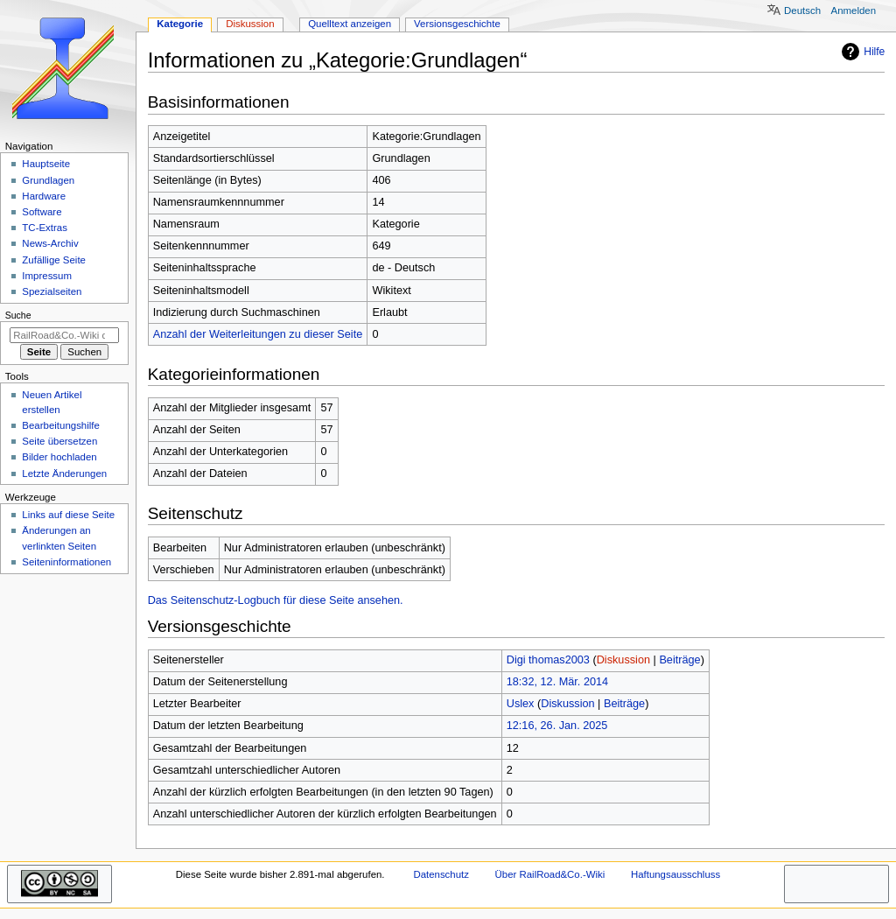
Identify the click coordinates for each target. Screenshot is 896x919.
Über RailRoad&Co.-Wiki (550, 874)
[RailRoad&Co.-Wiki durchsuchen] (64, 335)
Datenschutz (441, 874)
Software (41, 212)
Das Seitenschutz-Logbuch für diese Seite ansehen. (275, 600)
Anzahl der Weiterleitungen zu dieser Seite (258, 334)
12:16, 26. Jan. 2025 (557, 725)
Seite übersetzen (59, 441)
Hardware (44, 196)
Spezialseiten (51, 291)
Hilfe (861, 51)
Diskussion (623, 660)
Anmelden (854, 10)
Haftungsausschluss (675, 874)
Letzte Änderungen (64, 473)
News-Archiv (50, 243)
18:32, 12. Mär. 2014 (557, 682)
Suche (18, 315)
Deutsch (802, 10)
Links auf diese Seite (68, 514)
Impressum (47, 275)
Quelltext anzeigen (349, 23)
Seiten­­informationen (66, 562)
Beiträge (679, 660)
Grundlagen (48, 180)
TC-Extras (44, 227)
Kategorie (180, 23)
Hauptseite (46, 163)
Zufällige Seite (54, 260)
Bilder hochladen (59, 457)
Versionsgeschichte (457, 23)
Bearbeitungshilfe (61, 425)
